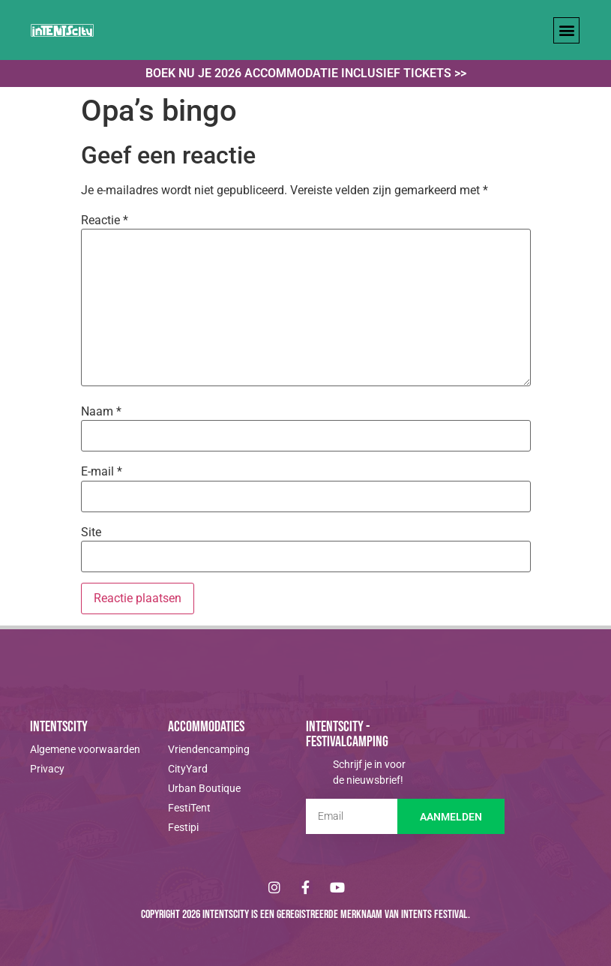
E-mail (101, 472)
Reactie (104, 220)
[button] (566, 30)
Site (91, 532)
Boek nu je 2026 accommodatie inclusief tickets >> (305, 73)
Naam (101, 412)
